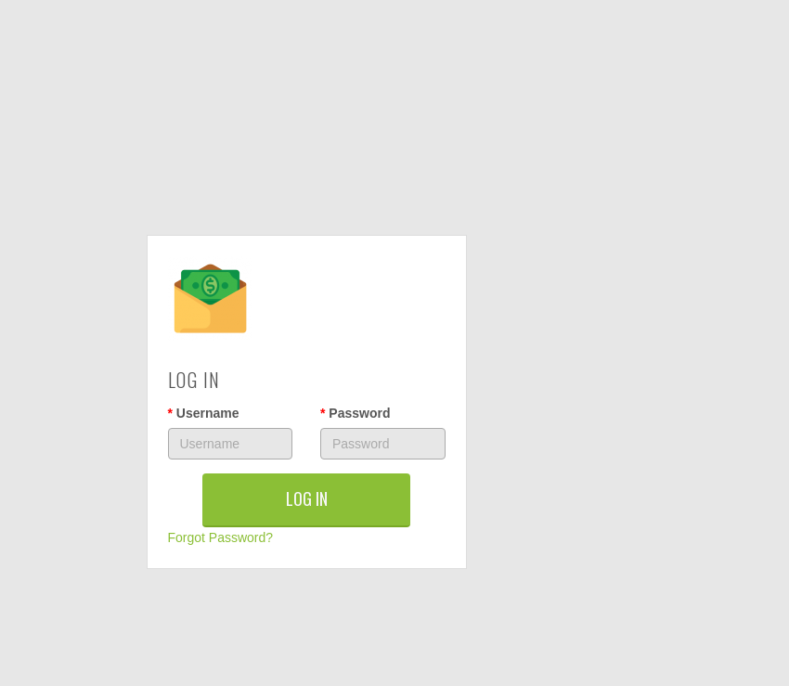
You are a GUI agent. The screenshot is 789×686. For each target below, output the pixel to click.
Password (355, 413)
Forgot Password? (221, 537)
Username (203, 413)
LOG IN (307, 498)
